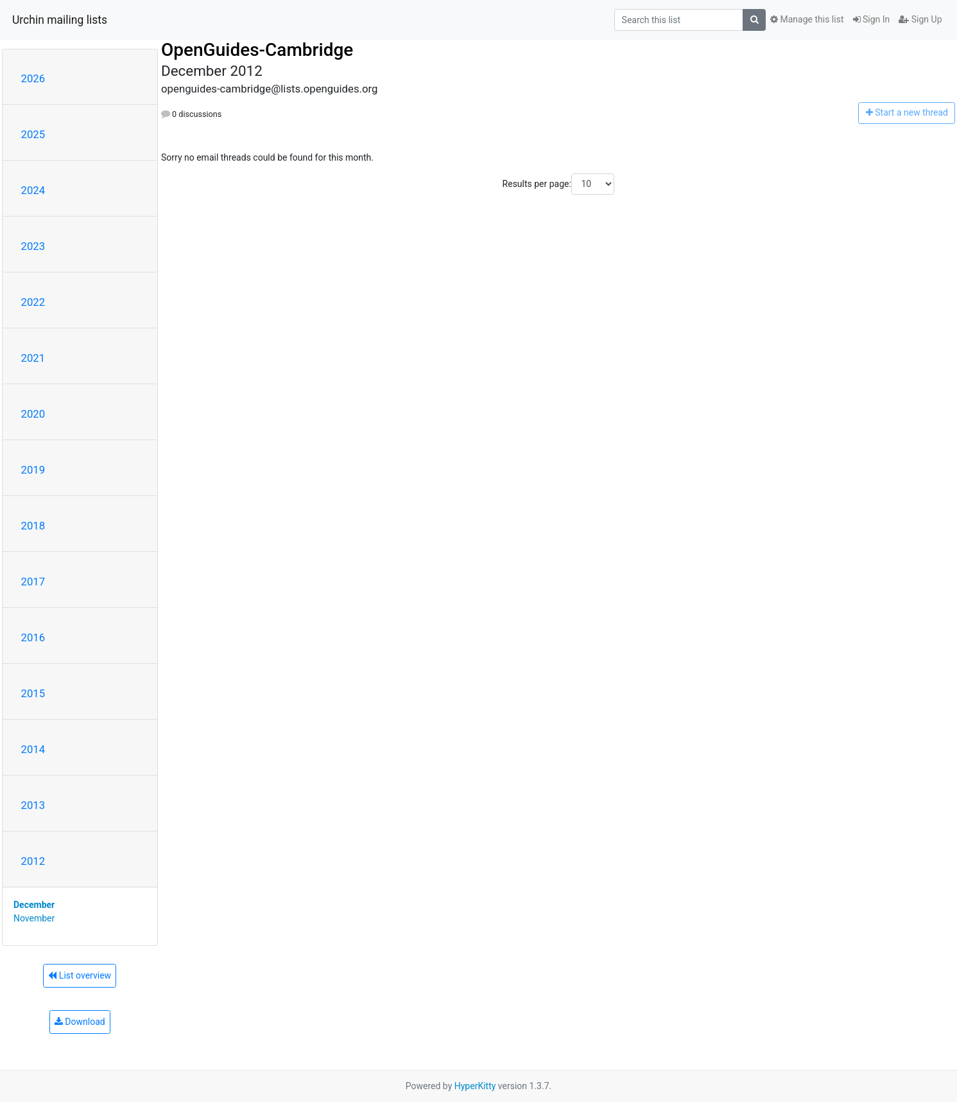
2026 (33, 78)
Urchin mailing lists (59, 19)
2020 (33, 413)
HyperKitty (475, 1086)
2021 (33, 357)
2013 (33, 805)
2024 (33, 190)
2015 (33, 693)
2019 (33, 469)
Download (80, 1022)
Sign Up (920, 19)
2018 (33, 525)
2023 (33, 246)
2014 (33, 749)
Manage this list (806, 19)
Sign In (871, 19)
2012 (33, 861)
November (34, 918)
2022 (33, 302)
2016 (33, 637)
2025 (33, 134)
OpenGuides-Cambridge (257, 49)
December (34, 905)
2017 (33, 581)
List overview (79, 975)
